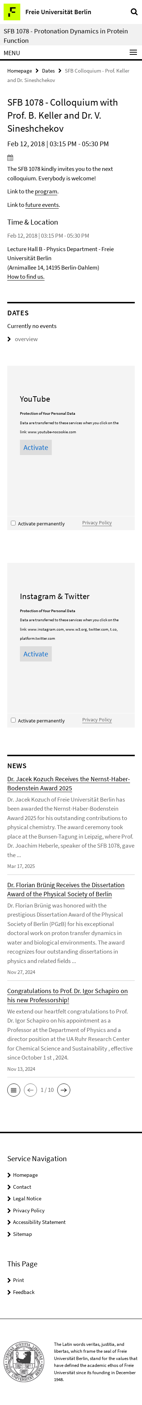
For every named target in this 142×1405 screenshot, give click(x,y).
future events (42, 205)
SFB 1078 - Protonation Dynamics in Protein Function (66, 35)
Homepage (19, 70)
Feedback (23, 1292)
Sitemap (22, 1233)
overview (22, 339)
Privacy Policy (97, 522)
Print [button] (18, 1280)
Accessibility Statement (39, 1221)
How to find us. (26, 276)
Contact (22, 1186)
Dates (48, 70)
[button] (13, 1090)
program (46, 191)
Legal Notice (27, 1198)
